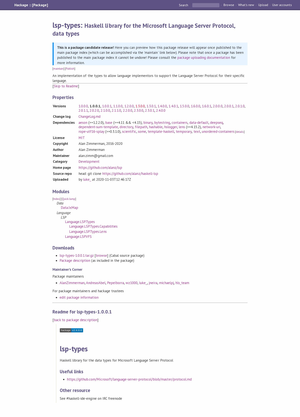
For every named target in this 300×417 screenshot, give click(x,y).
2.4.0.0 (160, 110)
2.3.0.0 (138, 110)
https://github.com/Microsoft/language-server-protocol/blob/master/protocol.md (129, 379)
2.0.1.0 (240, 106)
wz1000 (132, 283)
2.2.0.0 (127, 110)
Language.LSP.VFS (78, 236)
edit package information (79, 297)
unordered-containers (218, 131)
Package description (75, 260)
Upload (263, 5)
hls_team (182, 283)
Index (56, 199)
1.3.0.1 (151, 106)
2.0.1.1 (83, 110)
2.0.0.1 (229, 106)
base (108, 122)
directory (126, 127)
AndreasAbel (95, 283)
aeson (83, 122)
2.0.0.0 (217, 106)
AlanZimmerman (72, 283)
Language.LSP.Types (80, 221)
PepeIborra (115, 283)
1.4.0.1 (173, 106)
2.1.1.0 (116, 110)
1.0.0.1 (106, 106)
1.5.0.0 (184, 106)
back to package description (75, 320)
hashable (155, 127)
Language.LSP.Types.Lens (88, 231)
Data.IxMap (69, 207)
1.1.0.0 (117, 106)
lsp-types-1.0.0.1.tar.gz (77, 255)
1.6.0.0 (195, 106)
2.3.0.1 (149, 110)
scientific (129, 131)
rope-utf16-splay (91, 131)
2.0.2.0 (94, 110)
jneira (153, 283)
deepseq (216, 122)
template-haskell (161, 131)
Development (89, 161)
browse (101, 255)
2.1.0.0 (105, 110)
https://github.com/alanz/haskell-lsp (130, 173)
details (240, 132)
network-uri (211, 127)
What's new (246, 5)
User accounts (282, 5)
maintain (58, 68)
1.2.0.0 (129, 106)
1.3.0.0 (140, 106)
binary (147, 122)
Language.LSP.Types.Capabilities (93, 226)
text (197, 131)
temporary (184, 131)
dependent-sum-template (98, 127)
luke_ (87, 179)
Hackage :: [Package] (31, 5)
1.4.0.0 (162, 106)
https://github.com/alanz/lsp (100, 167)
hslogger (170, 127)
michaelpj (166, 283)
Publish (70, 68)
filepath (141, 127)
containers (180, 122)
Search (184, 5)
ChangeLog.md (89, 116)
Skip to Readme (66, 86)
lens (182, 127)
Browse (228, 5)
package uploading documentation (203, 57)
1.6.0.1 (206, 106)
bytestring (162, 122)
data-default (198, 122)
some (142, 131)
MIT (82, 137)
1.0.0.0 (83, 106)
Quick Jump (68, 199)
